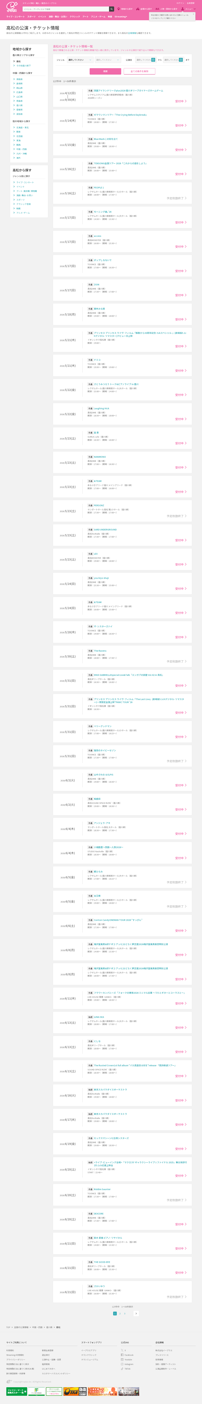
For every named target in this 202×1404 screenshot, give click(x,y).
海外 (18, 157)
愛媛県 (19, 109)
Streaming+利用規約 (15, 1355)
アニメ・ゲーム (98, 16)
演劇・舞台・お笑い (58, 16)
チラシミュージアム (89, 1359)
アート (86, 16)
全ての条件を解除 (139, 71)
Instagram (129, 1364)
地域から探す (127, 8)
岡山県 (19, 87)
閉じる (193, 14)
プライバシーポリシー (15, 1359)
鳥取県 (19, 79)
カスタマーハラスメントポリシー (56, 1373)
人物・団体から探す (168, 8)
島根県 (19, 83)
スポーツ (31, 16)
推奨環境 (46, 1364)
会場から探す (146, 8)
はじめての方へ (48, 1368)
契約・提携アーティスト (165, 1364)
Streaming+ (121, 16)
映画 (110, 16)
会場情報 (132, 32)
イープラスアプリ (88, 1350)
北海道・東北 (22, 127)
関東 (18, 131)
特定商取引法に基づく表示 (17, 1364)
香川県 (19, 105)
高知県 (19, 113)
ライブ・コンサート (15, 16)
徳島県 (19, 100)
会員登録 (190, 3)
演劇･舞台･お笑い (24, 195)
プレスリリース (162, 1355)
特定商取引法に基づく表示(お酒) (20, 1368)
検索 (105, 71)
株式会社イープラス (163, 1350)
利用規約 (10, 1350)
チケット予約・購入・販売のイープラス (39, 3)
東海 (18, 140)
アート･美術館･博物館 (26, 191)
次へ (136, 1313)
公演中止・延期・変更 (51, 1359)
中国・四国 (21, 149)
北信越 (19, 136)
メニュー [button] (189, 8)
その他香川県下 (23, 65)
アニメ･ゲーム (23, 212)
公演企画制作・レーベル (165, 1368)
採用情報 (159, 1359)
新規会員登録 (47, 1350)
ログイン (180, 3)
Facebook (129, 1355)
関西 (18, 144)
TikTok (127, 1368)
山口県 (19, 96)
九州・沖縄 (21, 153)
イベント (42, 16)
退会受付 (46, 1355)
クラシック (75, 16)
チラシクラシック (88, 1355)
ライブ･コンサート (25, 182)
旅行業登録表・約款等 (15, 1373)
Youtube (128, 1359)
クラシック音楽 (23, 203)
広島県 (19, 92)
